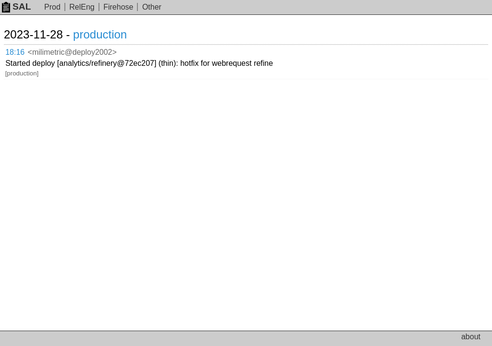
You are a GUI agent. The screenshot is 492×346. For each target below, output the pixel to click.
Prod (52, 7)
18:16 (15, 52)
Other (151, 7)
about (470, 337)
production (100, 34)
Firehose (118, 7)
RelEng (81, 7)
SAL (16, 6)
